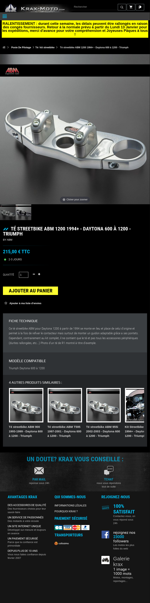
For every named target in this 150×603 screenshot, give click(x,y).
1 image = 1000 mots (122, 571)
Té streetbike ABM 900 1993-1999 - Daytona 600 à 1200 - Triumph (26, 431)
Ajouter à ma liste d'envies (25, 303)
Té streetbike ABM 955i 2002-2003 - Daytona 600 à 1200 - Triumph (103, 431)
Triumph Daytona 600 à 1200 (27, 368)
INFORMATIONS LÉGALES (70, 505)
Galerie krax (121, 561)
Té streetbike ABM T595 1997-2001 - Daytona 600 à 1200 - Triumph (64, 431)
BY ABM (7, 239)
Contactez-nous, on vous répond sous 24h (124, 520)
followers (121, 539)
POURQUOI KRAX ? (66, 511)
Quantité (8, 274)
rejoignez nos (124, 532)
